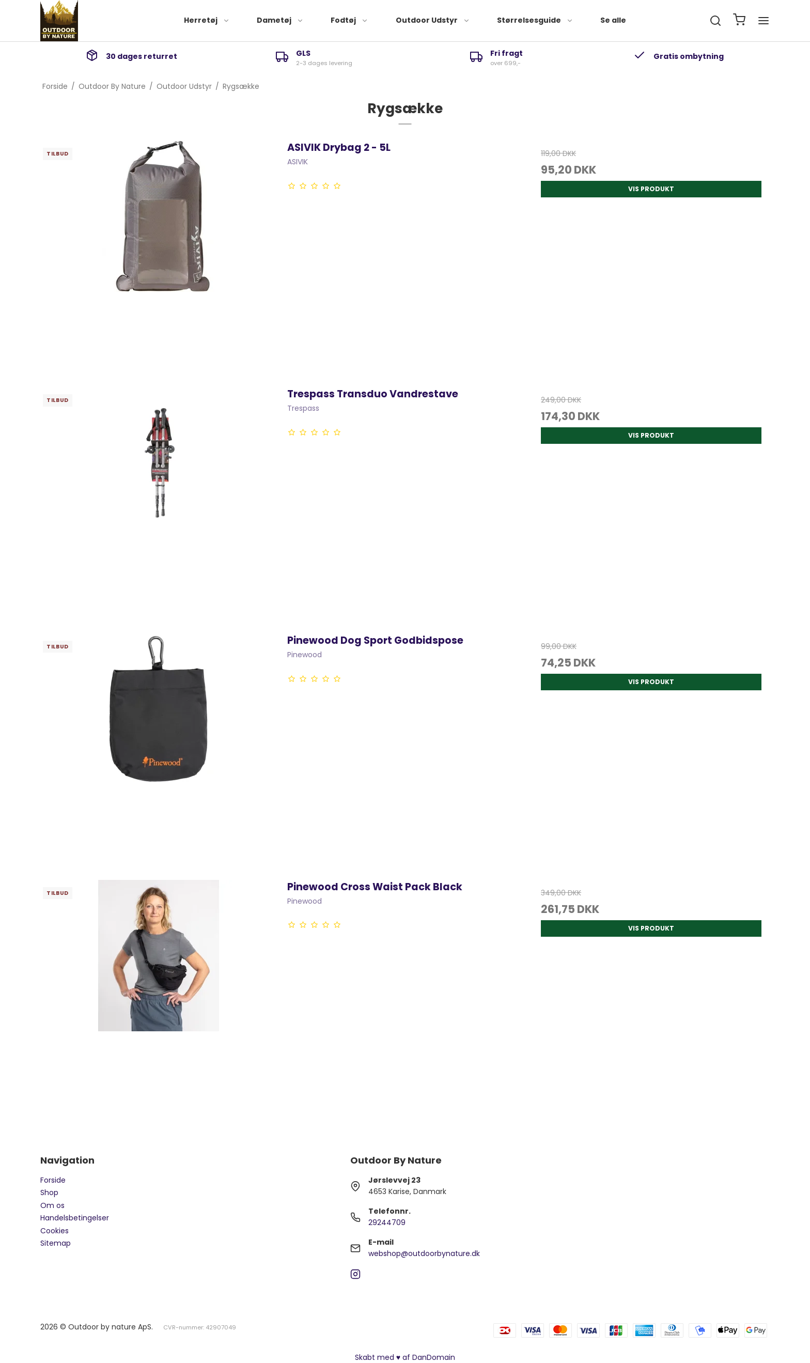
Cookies (54, 1231)
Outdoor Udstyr (433, 20)
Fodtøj (349, 20)
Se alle (613, 20)
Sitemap (55, 1243)
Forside (53, 1180)
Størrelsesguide (535, 20)
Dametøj (280, 20)
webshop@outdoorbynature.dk (424, 1253)
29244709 (387, 1222)
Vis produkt (651, 188)
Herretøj (207, 20)
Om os (52, 1205)
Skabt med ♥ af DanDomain (405, 1357)
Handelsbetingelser (74, 1218)
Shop (49, 1192)
